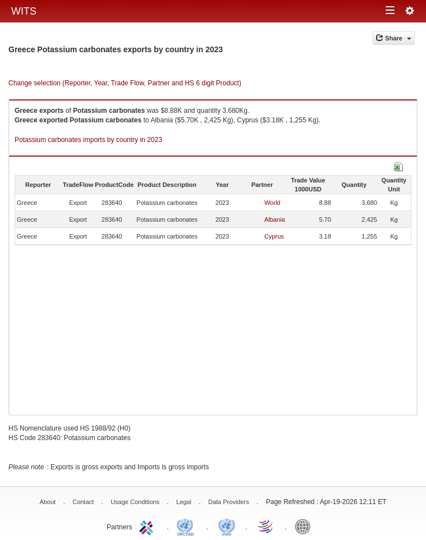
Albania (274, 219)
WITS (23, 11)
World (272, 202)
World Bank (305, 526)
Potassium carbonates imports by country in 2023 (88, 140)
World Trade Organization (266, 526)
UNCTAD (187, 526)
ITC (148, 526)
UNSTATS (227, 526)
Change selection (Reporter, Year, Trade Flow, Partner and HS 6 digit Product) (124, 83)
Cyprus (274, 236)
